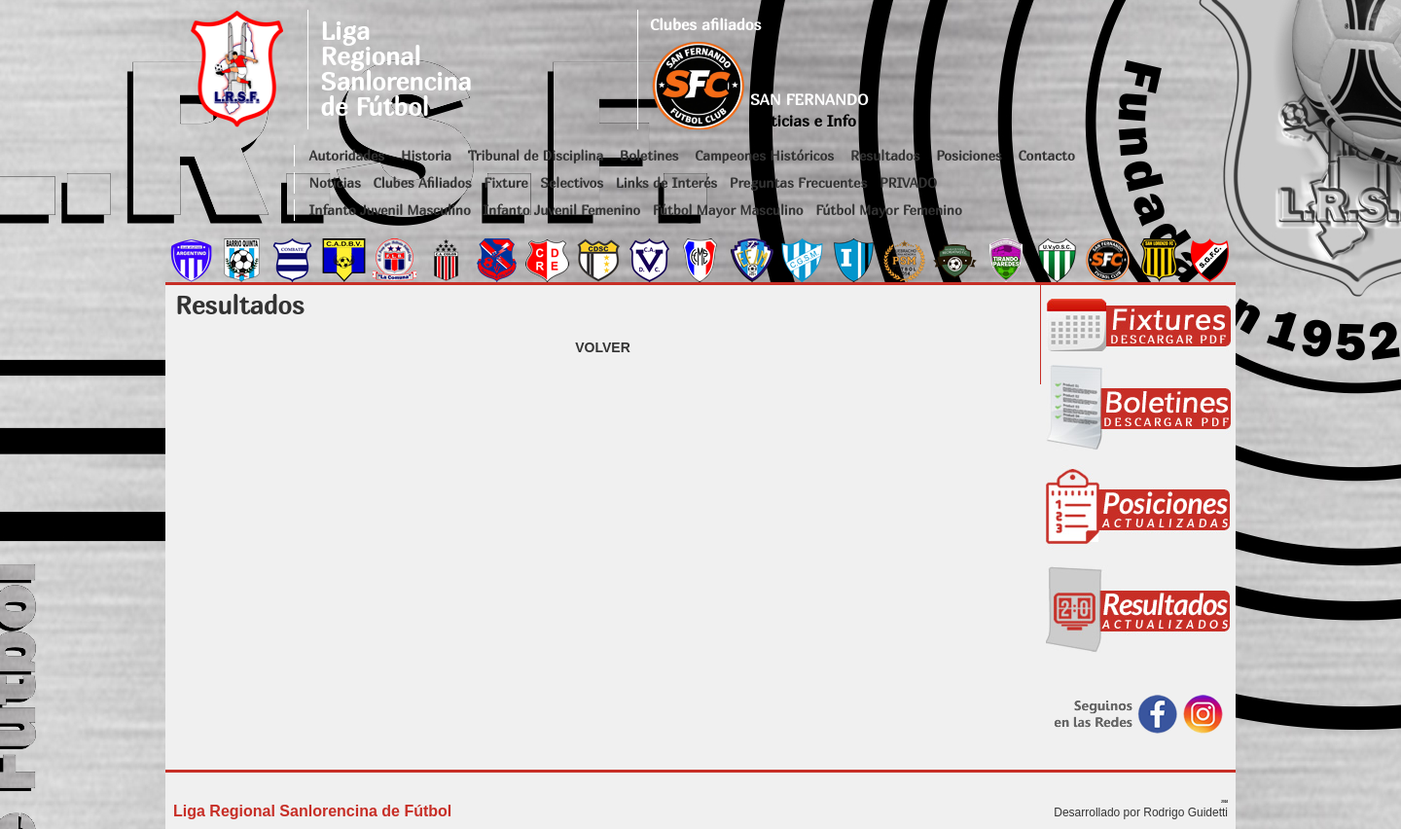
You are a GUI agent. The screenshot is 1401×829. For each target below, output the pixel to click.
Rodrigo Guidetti (1185, 812)
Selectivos (571, 182)
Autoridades (347, 155)
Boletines (649, 155)
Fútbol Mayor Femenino (888, 209)
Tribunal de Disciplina (535, 155)
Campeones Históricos (764, 155)
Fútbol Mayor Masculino (728, 209)
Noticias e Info (803, 120)
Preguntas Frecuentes (799, 182)
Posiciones (968, 155)
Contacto (1046, 155)
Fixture (505, 182)
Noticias (335, 182)
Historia (426, 155)
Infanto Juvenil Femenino (561, 209)
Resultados (884, 155)
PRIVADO (908, 182)
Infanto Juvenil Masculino (390, 209)
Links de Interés (666, 182)
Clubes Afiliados (423, 182)
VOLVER (602, 347)
